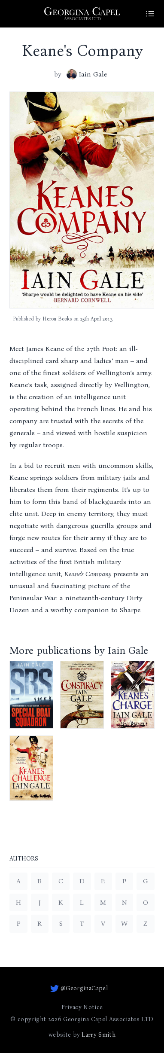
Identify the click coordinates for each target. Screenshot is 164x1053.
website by (82, 1035)
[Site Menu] (150, 13)
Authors (23, 859)
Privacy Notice (82, 1007)
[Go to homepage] (82, 13)
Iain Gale (87, 74)
